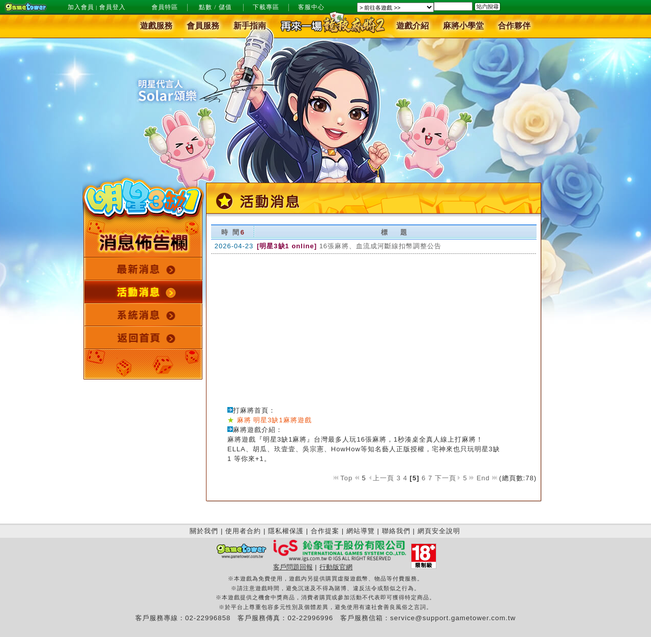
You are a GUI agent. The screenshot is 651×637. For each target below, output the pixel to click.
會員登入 (112, 7)
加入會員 (81, 7)
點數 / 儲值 (215, 7)
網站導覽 (360, 531)
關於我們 (204, 531)
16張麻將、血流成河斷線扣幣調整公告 (380, 246)
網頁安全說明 (439, 531)
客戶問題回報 (293, 567)
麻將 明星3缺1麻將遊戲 (274, 420)
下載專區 (266, 7)
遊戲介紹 (412, 26)
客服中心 (311, 7)
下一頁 (448, 478)
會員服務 (203, 26)
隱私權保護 (286, 531)
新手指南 (249, 26)
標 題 (394, 232)
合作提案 (325, 531)
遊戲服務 (156, 26)
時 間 (231, 232)
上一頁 (382, 478)
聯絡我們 (396, 531)
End (487, 478)
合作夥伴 (514, 26)
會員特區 (165, 7)
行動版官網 (335, 567)
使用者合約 (243, 531)
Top (343, 478)
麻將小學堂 (463, 26)
